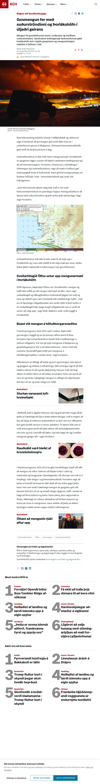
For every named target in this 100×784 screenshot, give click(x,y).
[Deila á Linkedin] (82, 13)
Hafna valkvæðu (41, 779)
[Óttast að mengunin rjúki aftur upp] (50, 521)
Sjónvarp (50, 4)
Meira (63, 4)
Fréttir (26, 4)
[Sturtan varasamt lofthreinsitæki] (50, 395)
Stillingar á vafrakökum (16, 779)
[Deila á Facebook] (76, 13)
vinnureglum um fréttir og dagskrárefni (63, 559)
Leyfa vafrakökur (66, 779)
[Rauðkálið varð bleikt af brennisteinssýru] (50, 450)
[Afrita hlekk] (72, 13)
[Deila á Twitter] (79, 13)
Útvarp (38, 4)
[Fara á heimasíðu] (11, 4)
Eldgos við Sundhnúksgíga (31, 14)
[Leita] (95, 4)
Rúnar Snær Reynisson (26, 49)
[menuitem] (30, 4)
